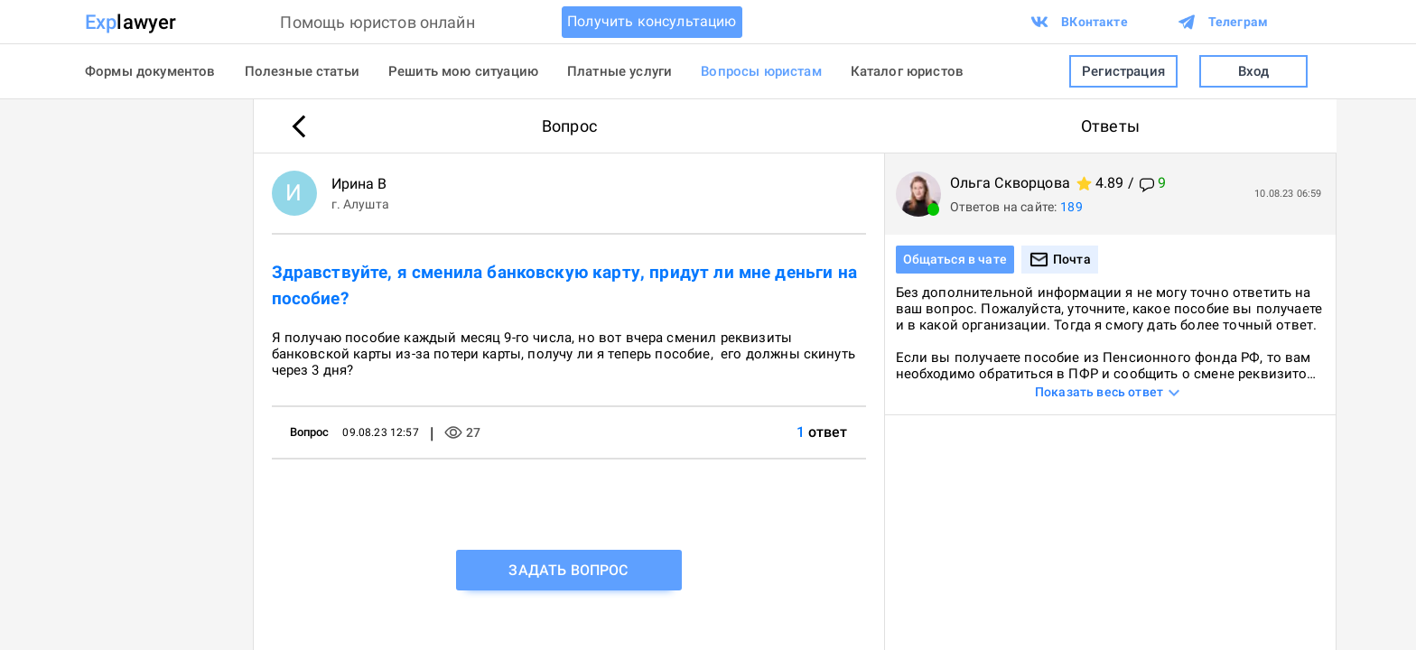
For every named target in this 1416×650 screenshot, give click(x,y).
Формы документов (150, 71)
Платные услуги (619, 71)
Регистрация (1123, 72)
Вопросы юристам (761, 71)
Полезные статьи (302, 71)
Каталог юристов (907, 71)
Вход (1253, 72)
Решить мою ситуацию (463, 71)
